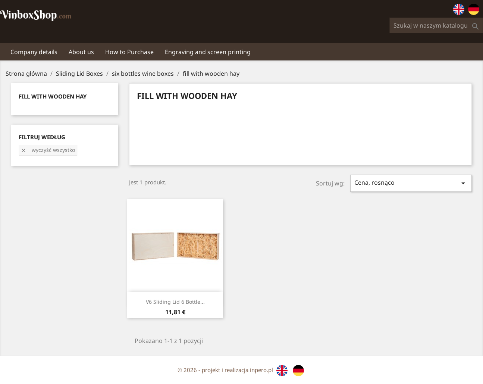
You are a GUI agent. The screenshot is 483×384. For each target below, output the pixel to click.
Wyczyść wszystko (48, 149)
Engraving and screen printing (208, 52)
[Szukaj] (436, 25)
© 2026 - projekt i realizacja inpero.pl (226, 370)
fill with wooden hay (53, 96)
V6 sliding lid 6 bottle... (175, 301)
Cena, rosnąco (411, 183)
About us (81, 52)
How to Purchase (129, 52)
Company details (33, 52)
